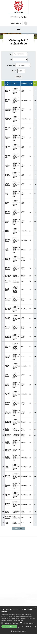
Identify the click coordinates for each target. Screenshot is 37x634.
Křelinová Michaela (8, 337)
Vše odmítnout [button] (26, 626)
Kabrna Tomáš (7, 165)
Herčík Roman (7, 289)
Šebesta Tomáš (7, 137)
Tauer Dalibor (7, 184)
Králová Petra (7, 403)
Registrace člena (15, 23)
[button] (18, 631)
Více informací (19, 620)
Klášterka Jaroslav (8, 109)
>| (21, 528)
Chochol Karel (7, 91)
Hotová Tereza (7, 318)
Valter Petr (7, 221)
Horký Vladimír (7, 175)
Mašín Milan (7, 231)
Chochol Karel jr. (7, 212)
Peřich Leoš (7, 203)
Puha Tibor (6, 193)
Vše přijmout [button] (9, 626)
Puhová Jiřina (7, 327)
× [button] (35, 608)
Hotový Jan (7, 128)
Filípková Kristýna (8, 412)
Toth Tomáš (7, 249)
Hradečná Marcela (8, 276)
